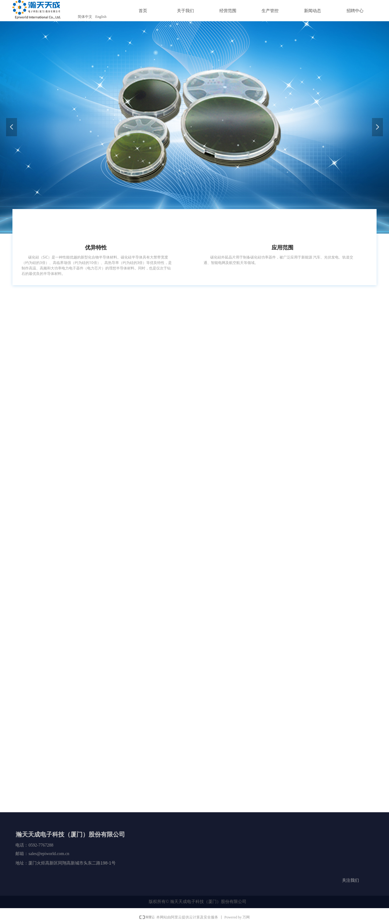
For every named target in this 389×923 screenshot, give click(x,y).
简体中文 (85, 17)
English (101, 17)
